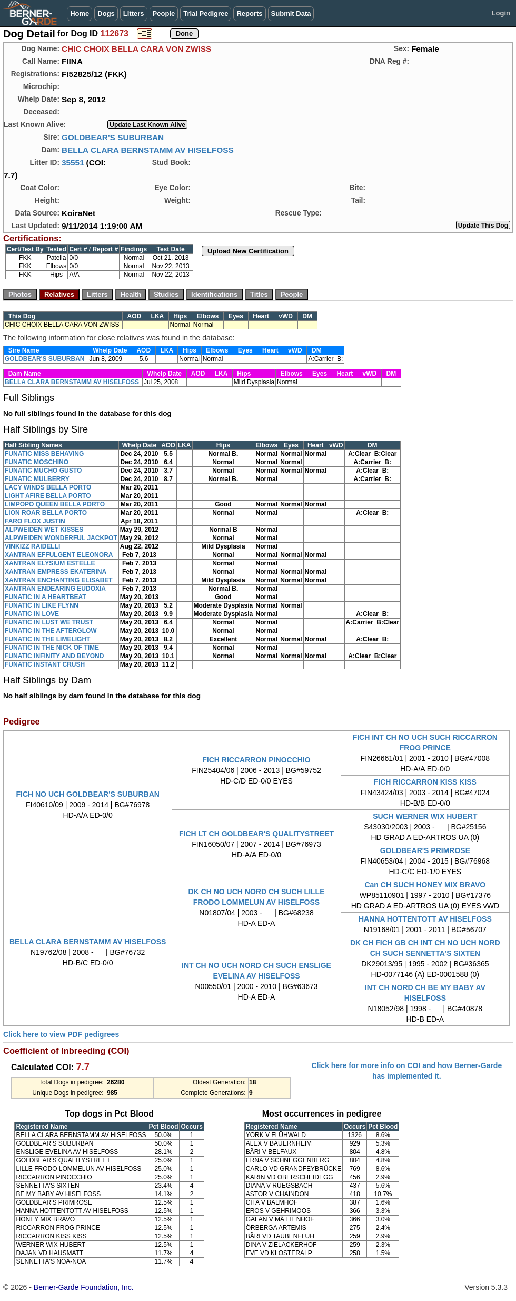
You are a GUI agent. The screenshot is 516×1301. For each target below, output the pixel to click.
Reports (249, 13)
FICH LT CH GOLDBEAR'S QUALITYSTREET (256, 833)
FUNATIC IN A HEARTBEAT (45, 597)
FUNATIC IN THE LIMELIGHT (47, 639)
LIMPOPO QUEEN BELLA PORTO (55, 504)
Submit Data (291, 13)
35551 (73, 162)
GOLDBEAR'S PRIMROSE (425, 850)
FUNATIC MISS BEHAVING (44, 453)
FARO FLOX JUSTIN (35, 521)
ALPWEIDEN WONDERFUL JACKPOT (61, 538)
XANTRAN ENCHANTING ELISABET (59, 580)
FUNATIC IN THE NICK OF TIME (52, 647)
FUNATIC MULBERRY (37, 479)
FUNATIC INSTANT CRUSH (45, 664)
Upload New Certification (248, 251)
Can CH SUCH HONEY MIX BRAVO (424, 885)
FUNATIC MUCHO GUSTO (43, 470)
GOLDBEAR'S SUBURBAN (113, 137)
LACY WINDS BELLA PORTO (48, 487)
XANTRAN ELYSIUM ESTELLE (50, 563)
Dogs (106, 13)
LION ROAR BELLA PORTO (46, 512)
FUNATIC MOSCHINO (36, 462)
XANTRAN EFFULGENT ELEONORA (59, 555)
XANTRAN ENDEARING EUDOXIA (55, 588)
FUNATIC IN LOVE (32, 614)
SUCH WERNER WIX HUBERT (425, 816)
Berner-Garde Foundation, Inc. (84, 1287)
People (164, 13)
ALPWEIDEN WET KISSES (44, 529)
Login (501, 13)
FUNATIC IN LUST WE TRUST (49, 622)
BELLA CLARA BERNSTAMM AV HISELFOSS (148, 149)
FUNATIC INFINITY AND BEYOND (54, 656)
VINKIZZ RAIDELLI (32, 546)
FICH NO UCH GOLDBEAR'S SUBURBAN (87, 794)
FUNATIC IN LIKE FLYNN (41, 605)
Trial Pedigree (205, 13)
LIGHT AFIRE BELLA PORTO (48, 496)
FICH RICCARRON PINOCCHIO (256, 760)
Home (79, 13)
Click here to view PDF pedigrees (61, 1034)
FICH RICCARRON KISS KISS (425, 782)
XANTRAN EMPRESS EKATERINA (55, 571)
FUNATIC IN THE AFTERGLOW (51, 630)
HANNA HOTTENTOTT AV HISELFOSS (425, 919)
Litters (133, 13)
